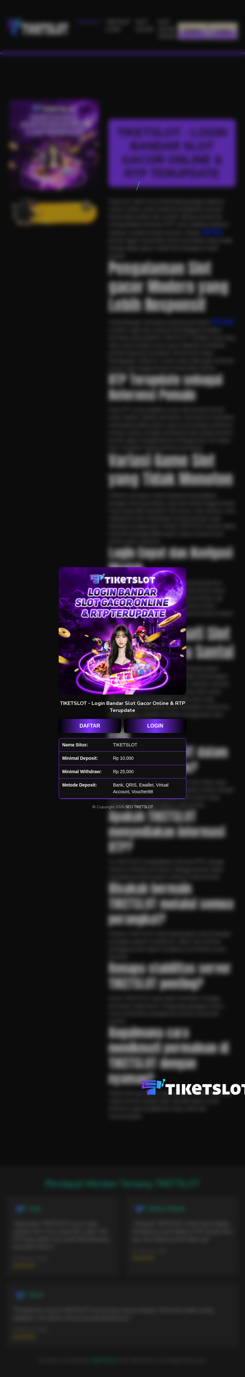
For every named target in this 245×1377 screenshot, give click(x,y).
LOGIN (155, 726)
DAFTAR (89, 726)
